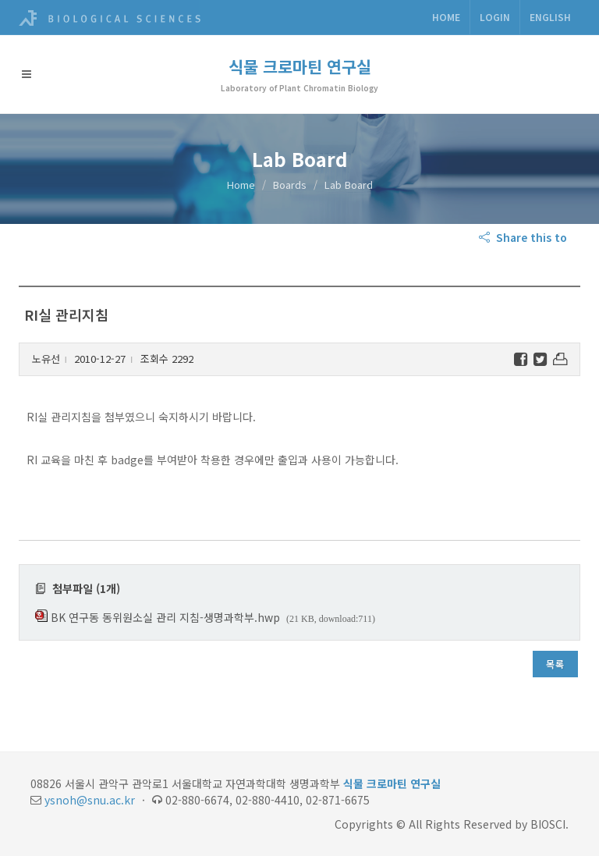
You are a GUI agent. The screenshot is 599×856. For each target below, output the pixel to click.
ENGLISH (550, 16)
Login (495, 16)
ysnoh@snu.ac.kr (89, 800)
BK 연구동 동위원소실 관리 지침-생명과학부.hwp (165, 617)
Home (446, 16)
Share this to (524, 237)
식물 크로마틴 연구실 (300, 66)
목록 (555, 663)
